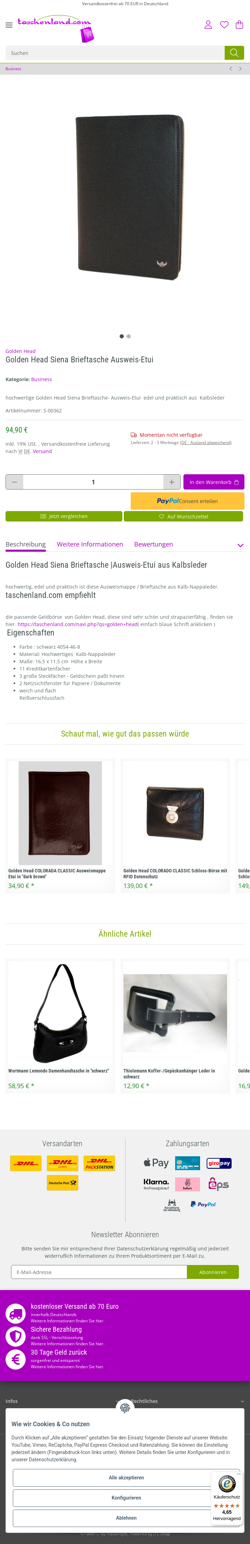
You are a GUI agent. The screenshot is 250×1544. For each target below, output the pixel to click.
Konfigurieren (126, 1498)
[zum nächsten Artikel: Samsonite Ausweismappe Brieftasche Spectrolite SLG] (239, 69)
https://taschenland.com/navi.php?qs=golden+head (78, 624)
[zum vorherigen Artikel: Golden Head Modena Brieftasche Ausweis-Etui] (230, 69)
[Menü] (239, 1475)
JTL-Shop (161, 1534)
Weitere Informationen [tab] (90, 544)
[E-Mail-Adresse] (99, 1272)
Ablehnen (126, 1518)
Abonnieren (213, 1272)
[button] (208, 25)
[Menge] (93, 482)
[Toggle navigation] (9, 30)
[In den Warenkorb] (213, 482)
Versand (42, 451)
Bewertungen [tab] (153, 544)
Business (41, 379)
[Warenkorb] (237, 25)
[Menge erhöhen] (171, 482)
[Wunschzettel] (224, 25)
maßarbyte (117, 1534)
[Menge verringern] (14, 482)
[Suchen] (115, 53)
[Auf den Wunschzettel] (183, 516)
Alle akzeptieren (126, 1477)
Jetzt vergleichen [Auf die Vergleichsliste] (64, 516)
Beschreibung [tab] (26, 544)
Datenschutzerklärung (143, 1248)
